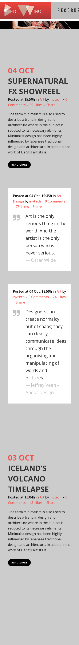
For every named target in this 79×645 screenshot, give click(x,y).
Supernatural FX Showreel (38, 86)
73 (22, 206)
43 (36, 502)
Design (18, 201)
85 (36, 104)
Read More (19, 164)
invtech (56, 99)
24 (59, 296)
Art (42, 99)
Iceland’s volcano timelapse (28, 478)
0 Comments (55, 201)
